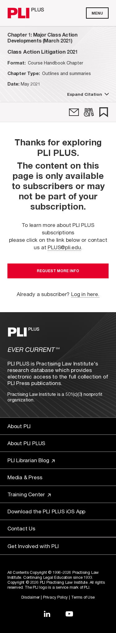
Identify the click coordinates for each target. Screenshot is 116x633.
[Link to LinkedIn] (47, 613)
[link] (74, 112)
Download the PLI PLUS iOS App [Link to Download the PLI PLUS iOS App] (46, 511)
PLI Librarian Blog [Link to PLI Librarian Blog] (31, 460)
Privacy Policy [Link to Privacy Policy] (55, 597)
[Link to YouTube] (69, 613)
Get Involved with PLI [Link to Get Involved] (33, 546)
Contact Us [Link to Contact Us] (21, 528)
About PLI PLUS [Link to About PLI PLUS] (26, 443)
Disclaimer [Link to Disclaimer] (30, 597)
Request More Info (58, 270)
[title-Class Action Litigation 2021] (42, 51)
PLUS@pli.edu (64, 247)
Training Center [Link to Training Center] (29, 494)
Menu (97, 13)
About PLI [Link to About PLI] (19, 426)
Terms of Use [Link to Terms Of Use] (83, 597)
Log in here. (85, 294)
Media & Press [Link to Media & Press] (24, 477)
